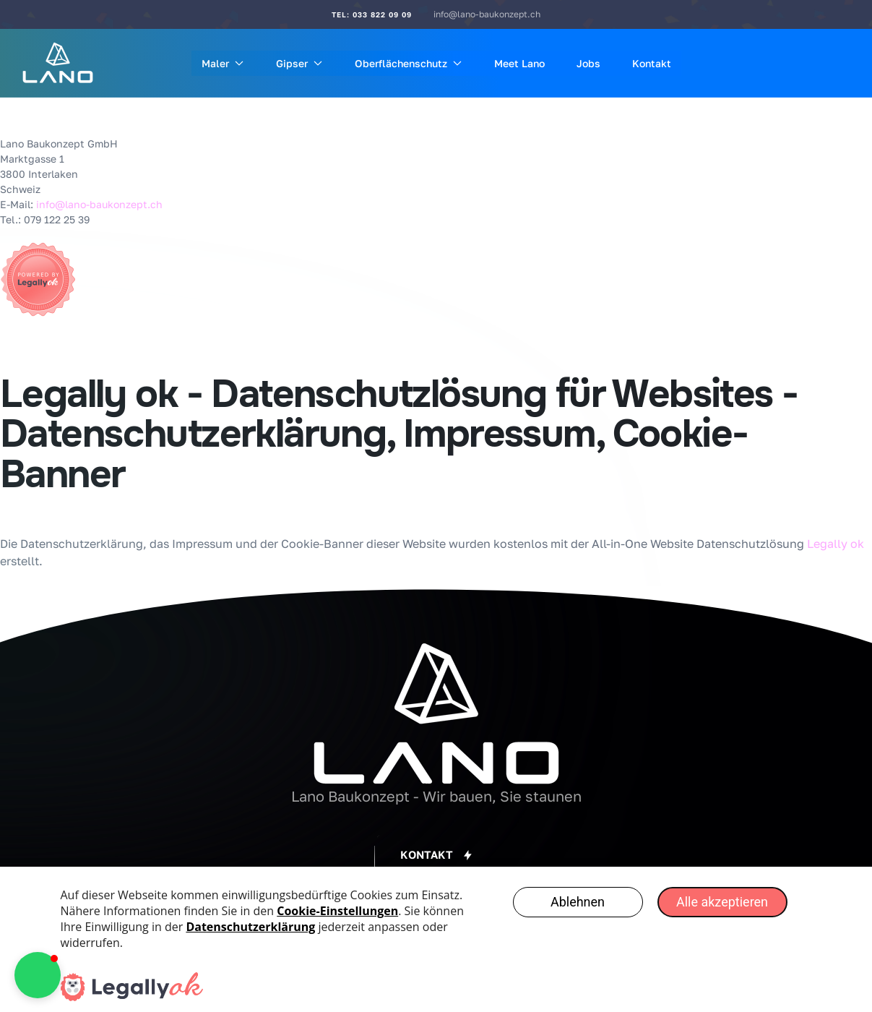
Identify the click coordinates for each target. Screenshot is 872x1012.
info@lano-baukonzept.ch (486, 14)
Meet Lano (519, 63)
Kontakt (651, 63)
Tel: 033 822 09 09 (372, 14)
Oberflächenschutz (408, 63)
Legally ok (835, 543)
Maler (223, 63)
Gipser (299, 63)
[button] (436, 854)
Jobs (588, 63)
